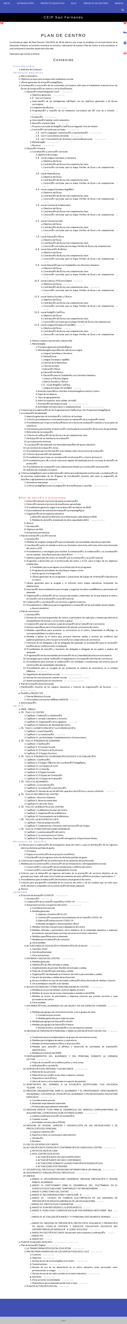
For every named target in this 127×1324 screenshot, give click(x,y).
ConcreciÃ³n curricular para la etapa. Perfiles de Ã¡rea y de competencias (77, 246)
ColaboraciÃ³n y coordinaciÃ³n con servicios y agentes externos (56, 602)
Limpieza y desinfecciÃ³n (43, 1131)
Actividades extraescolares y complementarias (71, 406)
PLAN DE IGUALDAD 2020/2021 (49, 1242)
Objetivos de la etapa (48, 154)
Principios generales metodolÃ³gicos (55, 347)
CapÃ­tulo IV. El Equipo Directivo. (41, 753)
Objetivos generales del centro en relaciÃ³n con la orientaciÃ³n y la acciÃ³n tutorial (64, 557)
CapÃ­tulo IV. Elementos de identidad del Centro (48, 725)
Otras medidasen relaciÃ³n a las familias (50, 983)
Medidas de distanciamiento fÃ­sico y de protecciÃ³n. (56, 1043)
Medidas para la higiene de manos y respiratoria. (54, 1040)
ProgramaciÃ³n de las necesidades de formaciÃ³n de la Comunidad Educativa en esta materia (69, 655)
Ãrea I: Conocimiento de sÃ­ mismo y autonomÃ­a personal (72, 139)
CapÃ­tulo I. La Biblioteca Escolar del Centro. (47, 810)
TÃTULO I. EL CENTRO (32, 712)
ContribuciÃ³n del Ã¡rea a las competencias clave (65, 164)
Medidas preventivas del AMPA (46, 1053)
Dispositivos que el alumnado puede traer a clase (59, 1283)
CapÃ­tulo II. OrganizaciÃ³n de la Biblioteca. (46, 813)
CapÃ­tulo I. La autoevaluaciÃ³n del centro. (45, 832)
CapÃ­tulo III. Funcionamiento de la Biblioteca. (47, 816)
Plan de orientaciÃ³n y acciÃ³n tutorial (38, 535)
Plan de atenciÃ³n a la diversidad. (44, 498)
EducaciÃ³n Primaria (35, 148)
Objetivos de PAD (34, 529)
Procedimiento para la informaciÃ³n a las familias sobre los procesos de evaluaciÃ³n (65, 451)
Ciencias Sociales (51, 366)
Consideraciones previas (43, 908)
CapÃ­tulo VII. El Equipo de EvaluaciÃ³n (44, 778)
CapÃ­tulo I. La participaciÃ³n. (39, 731)
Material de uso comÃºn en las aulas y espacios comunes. (58, 1075)
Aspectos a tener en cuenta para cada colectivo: (54, 1135)
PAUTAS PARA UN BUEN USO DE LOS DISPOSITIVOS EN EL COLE (64, 1251)
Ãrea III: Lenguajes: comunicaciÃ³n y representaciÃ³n (70, 132)
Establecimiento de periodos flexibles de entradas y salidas (59, 968)
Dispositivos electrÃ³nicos (44, 1078)
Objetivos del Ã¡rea (52, 161)
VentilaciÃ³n (37, 1138)
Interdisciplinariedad (41, 952)
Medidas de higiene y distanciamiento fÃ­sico (58, 923)
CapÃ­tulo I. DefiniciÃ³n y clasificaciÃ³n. (44, 715)
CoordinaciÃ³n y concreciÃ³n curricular (50, 151)
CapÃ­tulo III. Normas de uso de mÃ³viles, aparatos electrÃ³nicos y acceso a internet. (70, 791)
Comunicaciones (46, 1264)
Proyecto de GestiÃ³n (31, 841)
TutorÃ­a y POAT (40, 949)
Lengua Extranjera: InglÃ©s (56, 359)
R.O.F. (74, 3)
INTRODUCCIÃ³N (25, 3)
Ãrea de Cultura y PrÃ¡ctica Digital (60, 280)
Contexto (43, 1254)
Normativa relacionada (44, 482)
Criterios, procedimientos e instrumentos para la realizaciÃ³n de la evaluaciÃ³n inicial (65, 419)
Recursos (43, 145)
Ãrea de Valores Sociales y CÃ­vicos (55, 296)
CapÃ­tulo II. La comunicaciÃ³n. (45, 734)
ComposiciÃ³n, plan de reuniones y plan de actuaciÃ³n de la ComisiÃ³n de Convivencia (65, 624)
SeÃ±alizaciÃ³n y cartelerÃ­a (45, 1065)
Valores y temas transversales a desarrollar (52, 340)
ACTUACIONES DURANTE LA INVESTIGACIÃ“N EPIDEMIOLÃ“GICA (70, 1163)
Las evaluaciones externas (38, 441)
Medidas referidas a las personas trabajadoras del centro (58, 927)
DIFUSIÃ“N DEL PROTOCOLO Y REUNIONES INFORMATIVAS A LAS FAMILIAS (70, 1169)
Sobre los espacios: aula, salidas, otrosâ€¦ (57, 400)
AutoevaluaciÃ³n (28, 702)
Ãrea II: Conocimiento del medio (60, 135)
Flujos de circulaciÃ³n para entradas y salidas (53, 971)
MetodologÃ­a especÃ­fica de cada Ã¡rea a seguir (60, 350)
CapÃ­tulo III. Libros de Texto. (40, 803)
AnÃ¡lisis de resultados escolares (41, 470)
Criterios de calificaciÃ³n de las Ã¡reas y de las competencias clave (56, 435)
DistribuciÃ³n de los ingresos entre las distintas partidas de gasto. (57, 857)
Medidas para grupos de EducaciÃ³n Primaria (53, 1024)
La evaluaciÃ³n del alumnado (34, 413)
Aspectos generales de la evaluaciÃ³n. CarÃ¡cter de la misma (54, 416)
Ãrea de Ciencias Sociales (50, 221)
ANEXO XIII (42, 1235)
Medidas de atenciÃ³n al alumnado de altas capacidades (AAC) (68, 520)
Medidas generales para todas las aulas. (56, 1018)
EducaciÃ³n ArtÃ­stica (53, 372)
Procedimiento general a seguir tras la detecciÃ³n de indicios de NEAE (58, 507)
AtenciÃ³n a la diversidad (50, 123)
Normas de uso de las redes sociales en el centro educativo (65, 1273)
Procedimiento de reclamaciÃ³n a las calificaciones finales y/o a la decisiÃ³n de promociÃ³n (67, 466)
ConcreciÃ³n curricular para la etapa (55, 129)
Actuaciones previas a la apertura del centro (53, 905)
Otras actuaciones (40, 955)
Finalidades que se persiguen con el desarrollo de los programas (61, 567)
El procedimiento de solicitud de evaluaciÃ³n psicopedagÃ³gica (55, 510)
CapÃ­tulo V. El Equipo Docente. (41, 772)
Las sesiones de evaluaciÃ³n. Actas (42, 448)
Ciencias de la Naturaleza (55, 362)
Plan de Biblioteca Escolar (38, 696)
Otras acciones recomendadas (52, 1279)
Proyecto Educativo (29, 72)
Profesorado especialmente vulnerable (50, 1106)
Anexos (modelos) (40, 608)
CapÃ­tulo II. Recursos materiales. (41, 800)
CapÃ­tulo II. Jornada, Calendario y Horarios (46, 718)
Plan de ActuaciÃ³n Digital (39, 1245)
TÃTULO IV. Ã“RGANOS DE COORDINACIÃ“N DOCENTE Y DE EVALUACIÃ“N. (58, 756)
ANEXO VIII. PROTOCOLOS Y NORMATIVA (57, 1204)
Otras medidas (39, 942)
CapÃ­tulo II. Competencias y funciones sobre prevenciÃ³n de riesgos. (58, 825)
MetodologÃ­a (45, 142)
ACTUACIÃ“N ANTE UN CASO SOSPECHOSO (59, 1157)
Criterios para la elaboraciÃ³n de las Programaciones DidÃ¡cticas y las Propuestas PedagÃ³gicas (66, 410)
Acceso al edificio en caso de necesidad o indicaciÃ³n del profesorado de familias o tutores (73, 980)
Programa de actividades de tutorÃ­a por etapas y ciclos (58, 570)
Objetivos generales (48, 95)
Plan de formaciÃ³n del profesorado (37, 684)
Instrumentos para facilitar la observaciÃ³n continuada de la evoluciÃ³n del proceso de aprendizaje (71, 429)
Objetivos (43, 1257)
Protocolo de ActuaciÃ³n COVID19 (44, 895)
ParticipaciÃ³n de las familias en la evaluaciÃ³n (47, 438)
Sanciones (43, 1276)
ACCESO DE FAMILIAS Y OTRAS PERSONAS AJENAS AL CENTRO (64, 986)
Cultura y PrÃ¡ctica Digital (55, 378)
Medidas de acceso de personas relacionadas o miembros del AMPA (63, 993)
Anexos (29, 523)
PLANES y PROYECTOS (32, 693)
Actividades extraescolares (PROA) (48, 1122)
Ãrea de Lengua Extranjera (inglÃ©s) (56, 189)
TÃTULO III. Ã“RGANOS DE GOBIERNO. (40, 740)
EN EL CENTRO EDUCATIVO (45, 1153)
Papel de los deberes (47, 394)
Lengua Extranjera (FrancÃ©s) (62, 388)
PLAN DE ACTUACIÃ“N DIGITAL (47, 1286)
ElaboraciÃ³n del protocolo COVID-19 (55, 920)
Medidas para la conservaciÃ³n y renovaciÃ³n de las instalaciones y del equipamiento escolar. (63, 863)
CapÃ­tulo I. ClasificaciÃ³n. (38, 759)
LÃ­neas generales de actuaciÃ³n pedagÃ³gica (41, 82)
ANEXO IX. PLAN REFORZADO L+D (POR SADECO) (61, 1207)
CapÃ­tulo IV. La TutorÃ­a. (38, 769)
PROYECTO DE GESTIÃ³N (95, 3)
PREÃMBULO (28, 709)
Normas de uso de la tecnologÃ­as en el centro (59, 1261)
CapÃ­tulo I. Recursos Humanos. (41, 797)
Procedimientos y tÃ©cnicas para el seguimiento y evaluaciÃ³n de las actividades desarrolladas (70, 605)
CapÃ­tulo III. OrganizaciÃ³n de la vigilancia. (51, 721)
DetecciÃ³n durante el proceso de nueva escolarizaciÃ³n (52, 501)
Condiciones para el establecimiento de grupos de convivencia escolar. (64, 1037)
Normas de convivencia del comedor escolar (57, 677)
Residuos (36, 1141)
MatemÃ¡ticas (50, 356)
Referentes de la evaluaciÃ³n (39, 432)
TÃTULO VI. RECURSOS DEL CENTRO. (40, 794)
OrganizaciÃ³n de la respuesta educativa (45, 513)
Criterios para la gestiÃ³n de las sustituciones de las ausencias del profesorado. (57, 860)
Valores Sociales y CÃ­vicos (55, 381)
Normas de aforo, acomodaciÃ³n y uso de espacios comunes (71, 1027)
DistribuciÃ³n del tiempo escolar (63, 403)
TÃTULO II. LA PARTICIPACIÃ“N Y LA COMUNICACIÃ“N (48, 728)
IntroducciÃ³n (25, 66)
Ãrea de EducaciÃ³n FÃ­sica (51, 236)
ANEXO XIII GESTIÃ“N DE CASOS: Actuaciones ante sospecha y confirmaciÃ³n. (73, 1232)
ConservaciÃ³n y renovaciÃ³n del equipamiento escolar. (51, 870)
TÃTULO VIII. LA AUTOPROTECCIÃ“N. (40, 819)
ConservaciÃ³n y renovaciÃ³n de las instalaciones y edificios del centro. (59, 867)
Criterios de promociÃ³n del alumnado (43, 454)
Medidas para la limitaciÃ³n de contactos (51, 939)
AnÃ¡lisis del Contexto (31, 69)
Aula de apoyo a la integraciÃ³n (46, 573)
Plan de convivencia (30, 611)
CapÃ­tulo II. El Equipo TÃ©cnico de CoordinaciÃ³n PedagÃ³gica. (56, 762)
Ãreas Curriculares (41, 98)
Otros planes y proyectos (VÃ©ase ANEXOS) (52, 699)
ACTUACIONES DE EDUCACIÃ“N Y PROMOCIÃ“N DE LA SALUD (64, 945)
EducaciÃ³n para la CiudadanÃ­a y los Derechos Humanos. (69, 375)
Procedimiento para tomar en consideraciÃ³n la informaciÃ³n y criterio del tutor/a (64, 457)
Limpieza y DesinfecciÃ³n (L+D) (52, 914)
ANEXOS (119, 3)
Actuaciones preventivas (38, 532)
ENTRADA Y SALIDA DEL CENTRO (50, 958)
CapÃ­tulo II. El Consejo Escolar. (41, 747)
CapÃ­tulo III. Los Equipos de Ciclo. (42, 766)
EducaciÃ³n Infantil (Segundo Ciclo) (49, 91)
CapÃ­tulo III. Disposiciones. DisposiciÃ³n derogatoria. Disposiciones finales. (61, 838)
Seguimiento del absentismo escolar (54, 674)
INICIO (6, 3)
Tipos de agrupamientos (49, 397)
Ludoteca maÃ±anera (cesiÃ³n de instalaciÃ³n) (53, 1116)
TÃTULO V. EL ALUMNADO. (35, 781)
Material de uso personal (43, 1071)
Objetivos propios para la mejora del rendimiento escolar (47, 79)
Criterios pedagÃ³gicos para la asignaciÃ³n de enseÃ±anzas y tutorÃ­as (67, 485)
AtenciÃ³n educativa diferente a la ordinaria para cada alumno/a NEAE (64, 516)
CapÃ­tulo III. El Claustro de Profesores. (44, 750)
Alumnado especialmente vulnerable (48, 1103)
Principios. (31, 851)
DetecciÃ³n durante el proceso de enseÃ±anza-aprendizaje (53, 504)
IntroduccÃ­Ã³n (33, 614)
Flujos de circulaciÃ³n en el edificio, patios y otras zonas (58, 1062)
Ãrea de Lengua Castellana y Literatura (57, 158)
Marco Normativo (29, 76)
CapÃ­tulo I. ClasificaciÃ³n (38, 743)
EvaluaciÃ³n (44, 117)
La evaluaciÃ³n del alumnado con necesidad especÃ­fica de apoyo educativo (60, 444)
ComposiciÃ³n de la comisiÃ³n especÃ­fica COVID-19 (57, 901)
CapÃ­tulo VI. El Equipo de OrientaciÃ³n (44, 775)
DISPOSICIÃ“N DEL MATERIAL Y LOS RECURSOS (56, 1068)
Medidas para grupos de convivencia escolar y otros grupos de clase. (64, 1012)
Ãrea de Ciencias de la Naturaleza (54, 205)
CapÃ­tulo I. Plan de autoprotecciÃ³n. (43, 822)
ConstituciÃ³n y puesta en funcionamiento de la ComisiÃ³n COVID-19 (70, 917)
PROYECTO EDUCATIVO (52, 3)
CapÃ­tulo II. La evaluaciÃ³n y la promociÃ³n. (46, 788)
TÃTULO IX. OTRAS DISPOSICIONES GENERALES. (45, 829)
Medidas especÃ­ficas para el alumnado (50, 936)
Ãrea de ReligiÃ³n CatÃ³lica (51, 312)
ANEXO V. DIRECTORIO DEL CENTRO (54, 1191)
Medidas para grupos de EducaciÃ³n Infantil (52, 1021)
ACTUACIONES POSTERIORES (52, 1166)
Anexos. (24, 889)
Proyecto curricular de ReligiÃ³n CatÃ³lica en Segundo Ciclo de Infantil (64, 126)
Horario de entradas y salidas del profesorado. (53, 977)
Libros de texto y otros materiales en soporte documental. (59, 1081)
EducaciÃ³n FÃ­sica (51, 369)
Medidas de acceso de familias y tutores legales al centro (58, 990)
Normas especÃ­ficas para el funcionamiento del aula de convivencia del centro (62, 627)
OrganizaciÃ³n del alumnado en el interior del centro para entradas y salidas (67, 974)
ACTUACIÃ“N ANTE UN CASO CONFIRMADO (59, 1160)
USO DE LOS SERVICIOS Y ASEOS (42, 1144)
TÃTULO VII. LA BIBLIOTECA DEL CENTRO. (42, 806)
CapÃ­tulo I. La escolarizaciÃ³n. (40, 785)
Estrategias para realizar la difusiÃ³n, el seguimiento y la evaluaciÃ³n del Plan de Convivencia (69, 658)
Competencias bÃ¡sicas (49, 107)
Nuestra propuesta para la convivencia (55, 680)
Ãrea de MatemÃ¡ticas (49, 173)
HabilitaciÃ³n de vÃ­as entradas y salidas (50, 964)
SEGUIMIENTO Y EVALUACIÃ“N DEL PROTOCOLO (57, 1172)
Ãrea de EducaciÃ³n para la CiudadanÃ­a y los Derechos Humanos (68, 265)
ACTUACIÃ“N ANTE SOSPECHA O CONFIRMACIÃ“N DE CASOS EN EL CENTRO (70, 1147)
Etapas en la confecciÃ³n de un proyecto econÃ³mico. (50, 854)
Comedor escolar (40, 1119)
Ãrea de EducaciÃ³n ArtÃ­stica (52, 249)
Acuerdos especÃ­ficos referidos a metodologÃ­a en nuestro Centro (69, 391)
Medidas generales (41, 911)
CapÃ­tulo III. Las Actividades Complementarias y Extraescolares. (56, 737)
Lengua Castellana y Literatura (57, 353)
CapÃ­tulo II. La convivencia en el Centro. (45, 835)
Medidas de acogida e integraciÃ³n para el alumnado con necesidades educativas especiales (68, 542)
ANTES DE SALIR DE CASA (45, 1150)
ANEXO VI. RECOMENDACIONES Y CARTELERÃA (61, 1194)
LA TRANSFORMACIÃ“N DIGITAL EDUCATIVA (55, 1248)
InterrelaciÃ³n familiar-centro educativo (50, 120)
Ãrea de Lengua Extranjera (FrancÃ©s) (61, 325)
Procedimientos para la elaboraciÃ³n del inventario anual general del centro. (56, 879)
